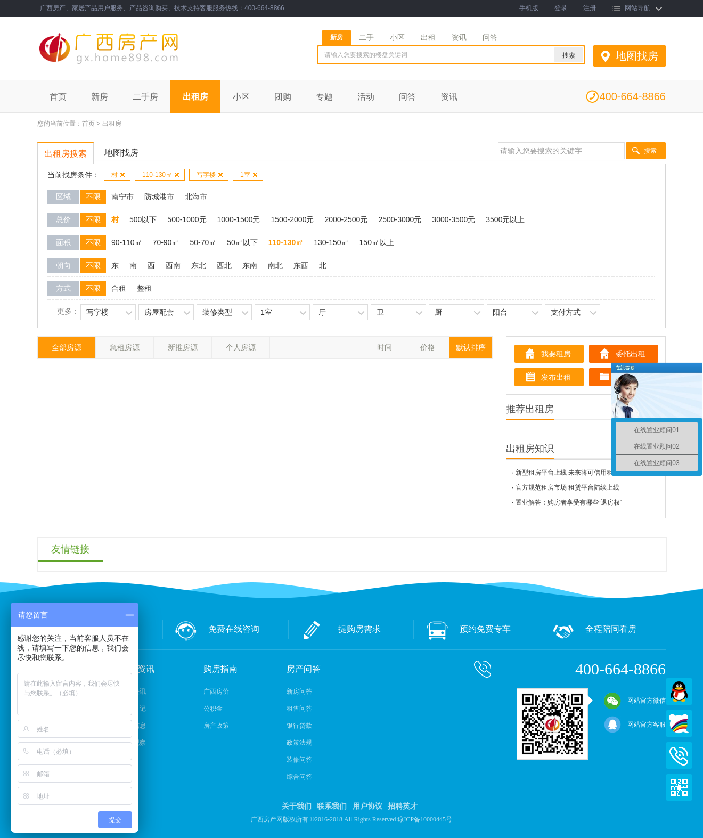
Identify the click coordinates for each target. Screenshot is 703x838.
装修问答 (299, 759)
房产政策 (216, 725)
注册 (589, 8)
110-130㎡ (161, 174)
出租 (428, 37)
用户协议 (367, 806)
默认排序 (471, 347)
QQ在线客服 (679, 691)
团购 (282, 96)
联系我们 (332, 806)
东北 (198, 265)
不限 (93, 196)
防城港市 (159, 196)
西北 (224, 265)
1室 (249, 174)
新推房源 (183, 347)
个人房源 (241, 347)
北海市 (196, 196)
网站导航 (637, 8)
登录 (560, 8)
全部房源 (66, 347)
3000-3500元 (453, 219)
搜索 (650, 150)
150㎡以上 (376, 242)
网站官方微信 (635, 700)
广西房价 (216, 691)
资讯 (459, 37)
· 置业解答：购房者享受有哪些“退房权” (567, 502)
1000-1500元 (238, 219)
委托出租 (630, 353)
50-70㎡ (203, 242)
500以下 (143, 219)
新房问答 (299, 691)
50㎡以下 (242, 242)
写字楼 (210, 174)
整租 (144, 288)
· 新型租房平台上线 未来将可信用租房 (565, 472)
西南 (173, 265)
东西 (300, 265)
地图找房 (637, 56)
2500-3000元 (399, 219)
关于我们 (297, 806)
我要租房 (556, 353)
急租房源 (125, 347)
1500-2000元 (292, 219)
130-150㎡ (331, 242)
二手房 (145, 96)
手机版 (528, 8)
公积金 (213, 708)
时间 (384, 347)
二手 (366, 37)
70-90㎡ (166, 242)
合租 (118, 288)
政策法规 (299, 742)
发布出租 (556, 377)
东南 (249, 265)
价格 (427, 347)
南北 (275, 265)
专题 (324, 96)
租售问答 (299, 708)
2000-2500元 (345, 219)
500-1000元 (186, 219)
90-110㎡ (126, 242)
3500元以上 (505, 219)
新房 (336, 37)
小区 (397, 37)
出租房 (195, 96)
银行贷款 (299, 725)
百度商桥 (679, 723)
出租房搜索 (65, 153)
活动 (365, 96)
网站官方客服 (635, 724)
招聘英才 (403, 806)
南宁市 (122, 196)
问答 (490, 37)
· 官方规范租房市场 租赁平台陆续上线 (565, 487)
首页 (58, 96)
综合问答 (299, 776)
